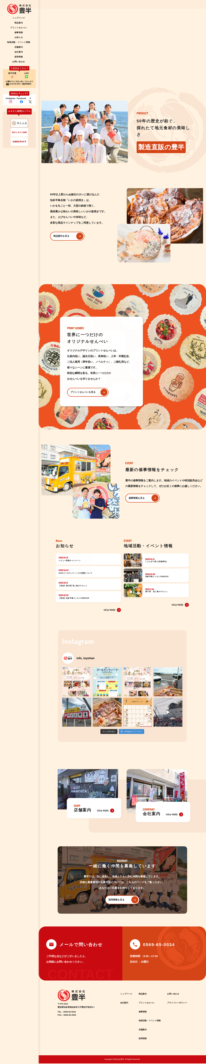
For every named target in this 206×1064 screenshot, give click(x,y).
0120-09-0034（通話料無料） (21, 84)
